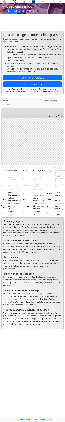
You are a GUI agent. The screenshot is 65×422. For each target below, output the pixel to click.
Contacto (23, 419)
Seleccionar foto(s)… (32, 77)
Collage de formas (29, 11)
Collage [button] (6, 100)
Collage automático (48, 100)
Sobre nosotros (45, 419)
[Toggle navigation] (60, 6)
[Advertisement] (21, 21)
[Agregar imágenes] (13, 99)
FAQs (15, 419)
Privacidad (32, 419)
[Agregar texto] (15, 99)
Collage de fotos (14, 11)
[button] (21, 99)
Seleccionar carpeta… (32, 84)
